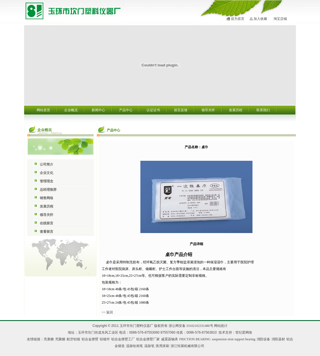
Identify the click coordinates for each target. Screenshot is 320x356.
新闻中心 (98, 110)
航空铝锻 (73, 339)
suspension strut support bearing (233, 339)
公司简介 (46, 164)
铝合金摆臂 (90, 339)
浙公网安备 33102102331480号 (191, 326)
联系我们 (263, 110)
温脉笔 (149, 346)
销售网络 (46, 198)
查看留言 (46, 232)
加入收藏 (260, 19)
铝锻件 (105, 339)
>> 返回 (107, 312)
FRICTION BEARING (195, 339)
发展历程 (235, 110)
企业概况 (71, 110)
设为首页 (237, 19)
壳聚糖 (60, 339)
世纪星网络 (243, 332)
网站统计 (221, 326)
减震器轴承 (169, 339)
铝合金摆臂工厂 (123, 339)
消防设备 (263, 339)
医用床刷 (162, 346)
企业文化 (46, 173)
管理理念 (46, 181)
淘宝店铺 (280, 19)
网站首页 (43, 110)
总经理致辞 (48, 190)
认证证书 (153, 110)
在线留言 (46, 223)
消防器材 (278, 339)
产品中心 (126, 110)
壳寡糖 (49, 339)
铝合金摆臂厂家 (148, 339)
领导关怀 (208, 110)
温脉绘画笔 (134, 346)
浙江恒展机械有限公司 (187, 346)
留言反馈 (180, 110)
